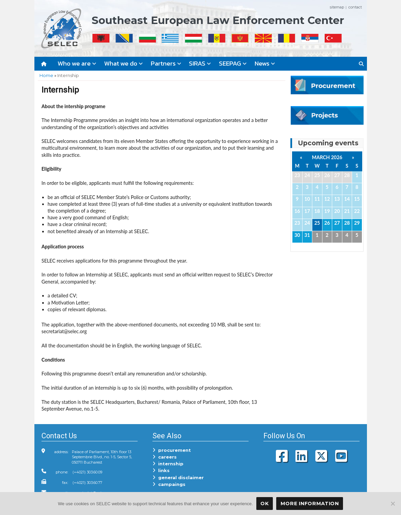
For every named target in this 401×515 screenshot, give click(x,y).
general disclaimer (178, 477)
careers (164, 457)
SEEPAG (233, 63)
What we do (123, 63)
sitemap (337, 7)
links (161, 470)
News (265, 63)
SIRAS (200, 63)
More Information (310, 503)
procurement (171, 450)
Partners (166, 63)
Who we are (77, 63)
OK (264, 503)
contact (355, 7)
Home (46, 75)
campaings (168, 484)
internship (167, 463)
